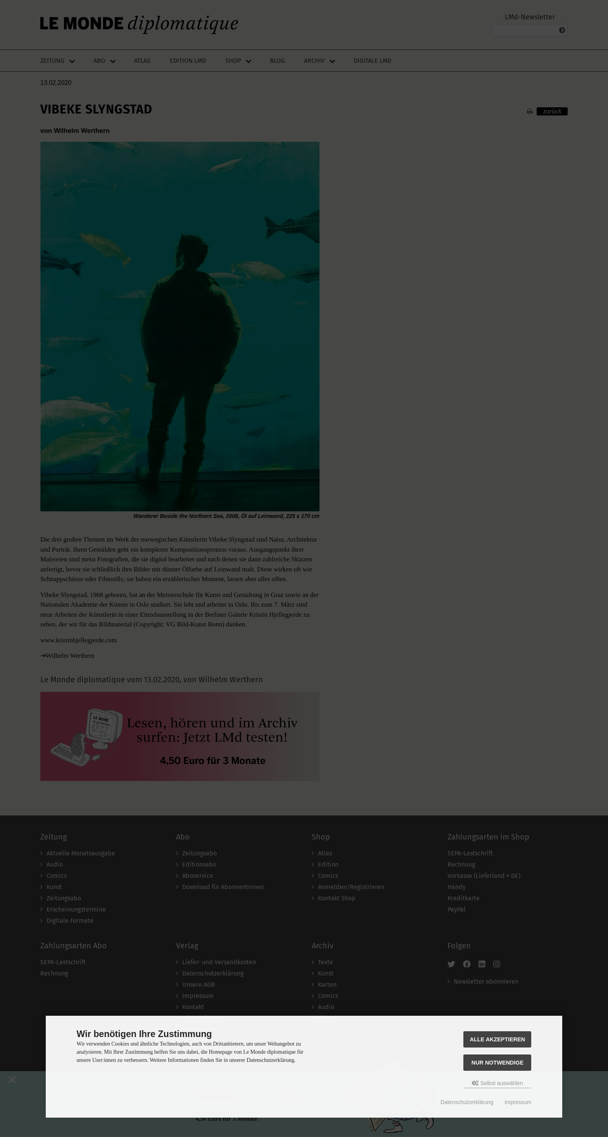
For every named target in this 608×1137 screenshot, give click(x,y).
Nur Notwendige (497, 1063)
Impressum (517, 1102)
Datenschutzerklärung (466, 1102)
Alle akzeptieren (497, 1039)
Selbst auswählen (497, 1083)
